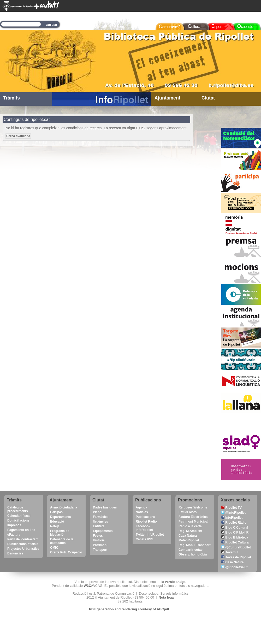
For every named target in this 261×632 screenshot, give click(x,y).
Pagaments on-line (21, 530)
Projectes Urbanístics (23, 549)
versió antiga (175, 582)
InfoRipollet (231, 517)
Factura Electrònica (193, 517)
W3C (87, 586)
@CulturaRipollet (236, 547)
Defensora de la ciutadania (61, 541)
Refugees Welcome (193, 507)
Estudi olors (188, 512)
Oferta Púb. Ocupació (66, 552)
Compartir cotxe (191, 550)
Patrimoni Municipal (193, 521)
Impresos (14, 525)
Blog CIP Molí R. (235, 532)
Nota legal (167, 597)
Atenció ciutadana (63, 507)
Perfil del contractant (22, 539)
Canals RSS (144, 539)
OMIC (54, 547)
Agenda (141, 507)
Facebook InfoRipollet (144, 528)
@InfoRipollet (233, 512)
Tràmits (11, 98)
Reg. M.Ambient (190, 531)
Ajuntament (167, 98)
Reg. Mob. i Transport (195, 545)
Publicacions (145, 517)
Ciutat (208, 98)
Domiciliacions (18, 520)
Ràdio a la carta (190, 526)
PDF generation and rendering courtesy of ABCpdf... (130, 609)
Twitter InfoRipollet (150, 534)
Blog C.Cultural (234, 527)
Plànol (97, 512)
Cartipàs (56, 512)
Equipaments (102, 531)
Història (99, 540)
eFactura (13, 534)
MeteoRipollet (189, 540)
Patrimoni (100, 545)
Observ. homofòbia (193, 554)
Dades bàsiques (105, 507)
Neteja (55, 526)
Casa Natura (188, 535)
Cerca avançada (18, 136)
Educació (57, 521)
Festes (98, 535)
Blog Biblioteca (234, 537)
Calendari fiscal (19, 516)
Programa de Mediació (59, 532)
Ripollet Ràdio (146, 521)
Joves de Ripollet (236, 557)
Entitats (98, 526)
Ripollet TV (231, 508)
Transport (100, 550)
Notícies (142, 512)
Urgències (100, 521)
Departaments (60, 517)
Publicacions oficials (22, 544)
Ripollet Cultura (235, 542)
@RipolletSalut (234, 567)
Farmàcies (100, 517)
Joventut (229, 552)
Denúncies (15, 553)
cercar (51, 24)
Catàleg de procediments (17, 509)
